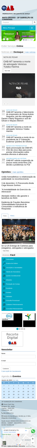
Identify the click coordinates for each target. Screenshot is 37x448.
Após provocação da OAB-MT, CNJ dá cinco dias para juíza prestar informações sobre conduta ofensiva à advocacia (17, 151)
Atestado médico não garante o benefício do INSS (15, 197)
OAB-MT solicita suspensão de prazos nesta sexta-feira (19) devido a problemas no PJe (19, 162)
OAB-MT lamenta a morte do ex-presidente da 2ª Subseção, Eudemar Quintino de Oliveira (20, 139)
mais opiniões (18, 172)
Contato (7, 293)
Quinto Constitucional (11, 276)
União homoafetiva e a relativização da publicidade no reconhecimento (18, 178)
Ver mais (15, 380)
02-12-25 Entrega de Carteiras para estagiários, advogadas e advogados (17, 247)
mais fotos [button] (6, 251)
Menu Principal (9, 28)
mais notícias (30, 52)
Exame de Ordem (10, 263)
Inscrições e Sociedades (12, 268)
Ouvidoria (7, 288)
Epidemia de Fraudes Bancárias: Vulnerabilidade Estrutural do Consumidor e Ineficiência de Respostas (15, 205)
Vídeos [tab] (12, 216)
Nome (3, 353)
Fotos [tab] (5, 216)
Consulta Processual (11, 301)
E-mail (3, 360)
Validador (7, 297)
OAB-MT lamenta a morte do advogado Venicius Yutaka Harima (18, 129)
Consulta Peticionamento (13, 309)
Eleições (7, 280)
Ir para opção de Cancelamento (11, 371)
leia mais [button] (7, 70)
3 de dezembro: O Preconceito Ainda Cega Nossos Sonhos (17, 184)
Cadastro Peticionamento (13, 305)
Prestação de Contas (11, 284)
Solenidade (8, 259)
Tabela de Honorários (11, 272)
